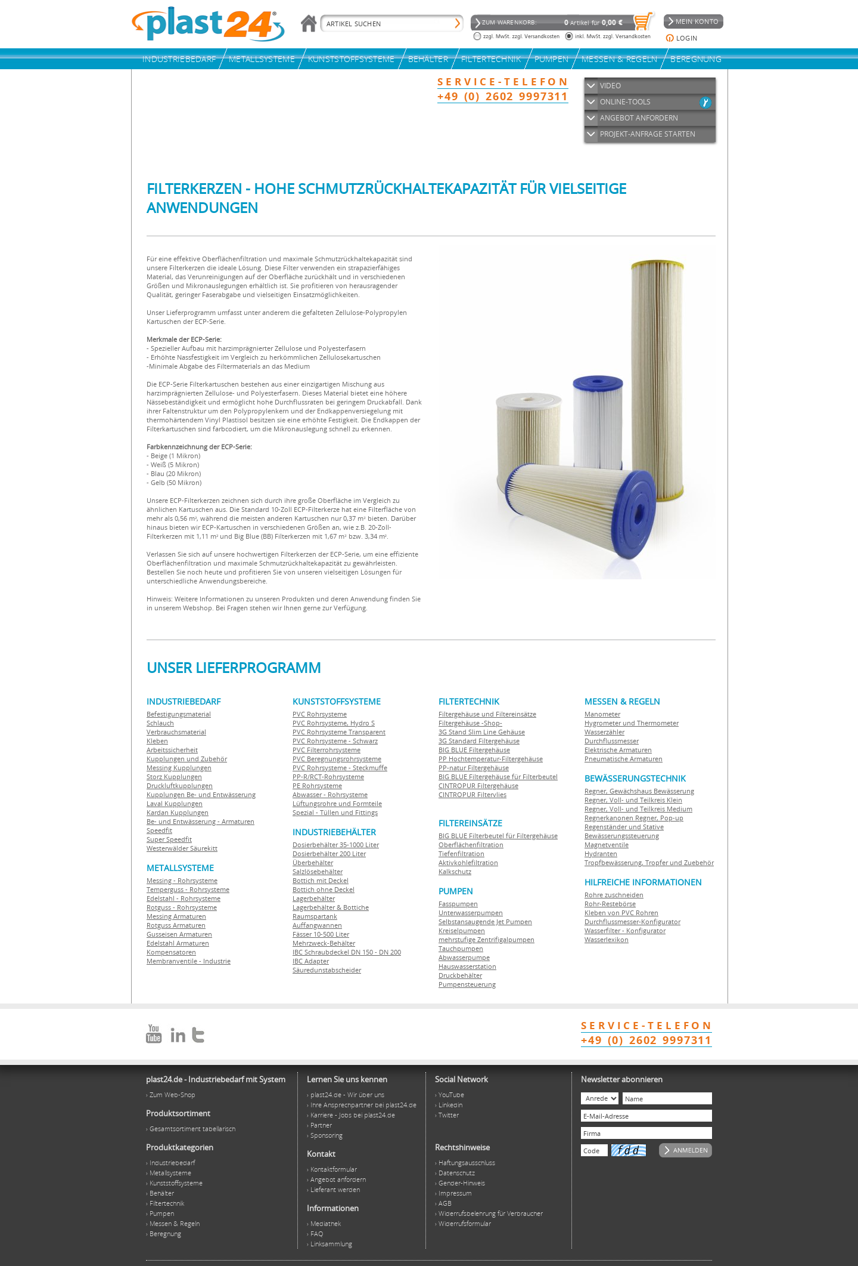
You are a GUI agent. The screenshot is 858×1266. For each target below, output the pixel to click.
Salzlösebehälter (318, 871)
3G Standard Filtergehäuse (479, 740)
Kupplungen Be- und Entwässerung (201, 794)
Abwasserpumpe (464, 957)
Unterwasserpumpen (471, 912)
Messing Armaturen (176, 916)
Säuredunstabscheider (327, 969)
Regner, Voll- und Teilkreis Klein (633, 799)
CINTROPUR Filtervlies (472, 794)
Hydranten (601, 853)
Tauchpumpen (461, 948)
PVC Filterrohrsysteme (326, 749)
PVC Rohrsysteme (320, 713)
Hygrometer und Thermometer (632, 722)
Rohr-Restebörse (610, 903)
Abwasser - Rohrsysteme (330, 794)
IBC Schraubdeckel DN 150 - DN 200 (347, 951)
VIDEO (610, 86)
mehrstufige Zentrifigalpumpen (486, 939)
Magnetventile (607, 844)
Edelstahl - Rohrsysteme (183, 898)
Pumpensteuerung (467, 984)
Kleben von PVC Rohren (621, 912)
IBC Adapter (311, 960)
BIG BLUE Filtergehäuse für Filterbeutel (498, 776)
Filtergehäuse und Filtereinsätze (487, 713)
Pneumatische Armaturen (624, 758)
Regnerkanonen (609, 817)
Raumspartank (315, 916)
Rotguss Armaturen (176, 925)
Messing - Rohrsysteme (182, 880)
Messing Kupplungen (179, 767)
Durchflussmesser (612, 740)
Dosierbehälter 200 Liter (329, 853)
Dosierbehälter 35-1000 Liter (336, 844)
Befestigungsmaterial (179, 713)
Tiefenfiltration (461, 853)
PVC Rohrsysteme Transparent (339, 731)
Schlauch (160, 722)
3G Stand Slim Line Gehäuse (482, 731)
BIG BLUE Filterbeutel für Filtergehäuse (498, 835)
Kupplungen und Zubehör (187, 758)
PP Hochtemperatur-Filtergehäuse (491, 758)
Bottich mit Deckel (321, 880)
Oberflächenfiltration (471, 844)
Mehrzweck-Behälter (324, 942)
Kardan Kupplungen (178, 812)
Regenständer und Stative (624, 826)
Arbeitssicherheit (172, 749)
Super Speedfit (169, 839)
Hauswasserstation (467, 966)
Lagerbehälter (314, 898)
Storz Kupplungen (174, 776)
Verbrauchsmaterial (176, 731)
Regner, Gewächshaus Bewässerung (639, 790)
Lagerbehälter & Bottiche (331, 907)
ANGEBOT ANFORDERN (639, 118)
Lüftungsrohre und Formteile (337, 803)
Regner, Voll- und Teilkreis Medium (638, 808)
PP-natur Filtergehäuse (474, 767)
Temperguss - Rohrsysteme (188, 889)
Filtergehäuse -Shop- (470, 722)
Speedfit (159, 830)
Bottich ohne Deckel (324, 889)
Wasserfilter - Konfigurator (625, 930)
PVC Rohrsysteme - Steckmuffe (340, 767)
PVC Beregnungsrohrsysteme (337, 758)
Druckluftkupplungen (180, 785)
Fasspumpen (458, 903)
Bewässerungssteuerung (622, 835)
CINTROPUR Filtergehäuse (478, 785)
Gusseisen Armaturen (179, 934)
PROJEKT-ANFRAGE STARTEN (647, 134)
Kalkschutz (455, 871)
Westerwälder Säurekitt (182, 848)
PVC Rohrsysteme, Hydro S (334, 722)
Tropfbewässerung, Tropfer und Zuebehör (649, 862)
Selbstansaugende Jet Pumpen (485, 921)
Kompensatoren (171, 951)
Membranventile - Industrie (189, 960)
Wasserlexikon (607, 939)
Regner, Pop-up (658, 817)
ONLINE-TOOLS (625, 102)
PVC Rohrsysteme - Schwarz (335, 740)
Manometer (602, 713)
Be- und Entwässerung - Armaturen (200, 821)
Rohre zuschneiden (614, 894)
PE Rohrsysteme (317, 785)
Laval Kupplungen (175, 803)
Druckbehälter (460, 975)
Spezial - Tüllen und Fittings (335, 812)
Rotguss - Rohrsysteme (182, 907)
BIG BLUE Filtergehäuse (474, 749)
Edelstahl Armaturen (178, 942)
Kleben (157, 740)
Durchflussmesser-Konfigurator (632, 921)
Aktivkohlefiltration (468, 862)
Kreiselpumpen (462, 930)
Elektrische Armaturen (618, 749)
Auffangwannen (317, 925)
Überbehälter (313, 862)
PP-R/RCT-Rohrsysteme (328, 776)
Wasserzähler (604, 731)
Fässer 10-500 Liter (321, 934)
